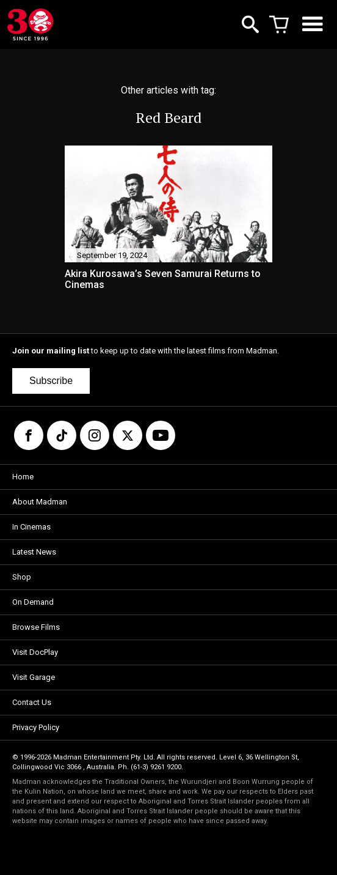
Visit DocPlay (35, 652)
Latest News (34, 551)
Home (23, 476)
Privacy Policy (35, 727)
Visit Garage (33, 677)
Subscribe (51, 380)
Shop (21, 576)
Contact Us (31, 702)
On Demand (33, 602)
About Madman (39, 501)
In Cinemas (31, 526)
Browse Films (36, 627)
